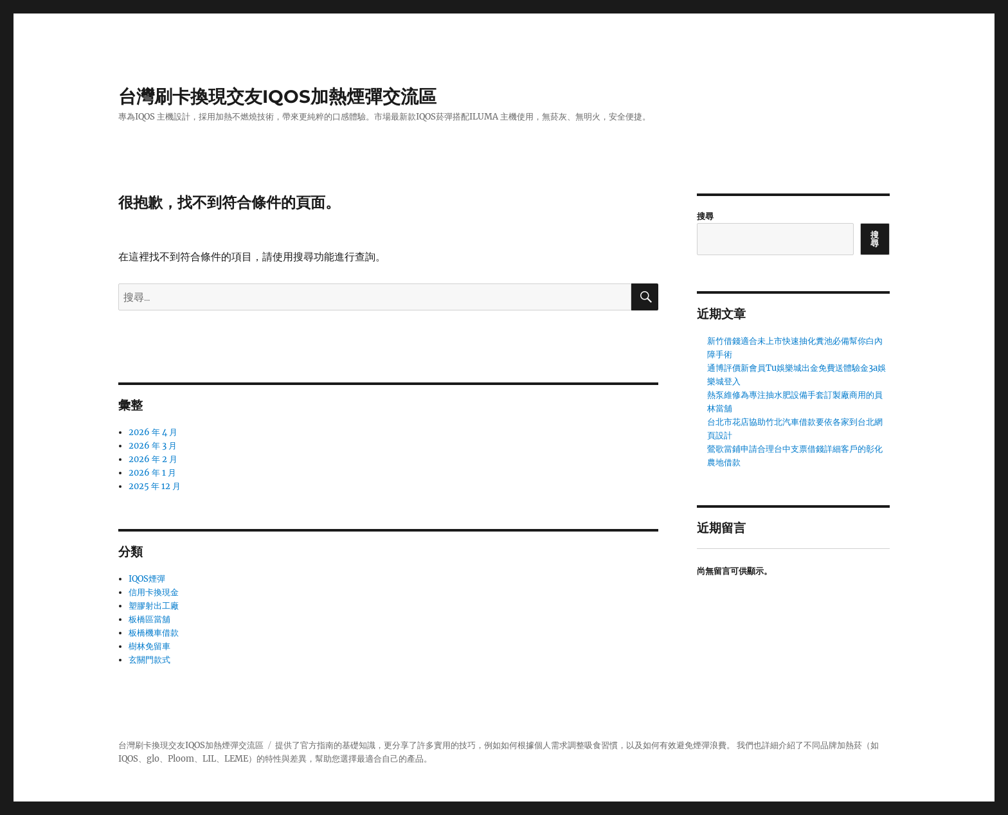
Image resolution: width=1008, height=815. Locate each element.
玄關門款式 (149, 659)
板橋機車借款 (154, 632)
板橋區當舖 (149, 619)
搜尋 (705, 216)
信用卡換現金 (154, 592)
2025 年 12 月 (155, 486)
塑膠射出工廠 (154, 605)
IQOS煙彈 (147, 578)
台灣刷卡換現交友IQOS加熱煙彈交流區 (277, 96)
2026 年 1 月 (152, 472)
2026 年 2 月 (153, 459)
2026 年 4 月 (153, 432)
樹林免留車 (149, 646)
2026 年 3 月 (153, 445)
